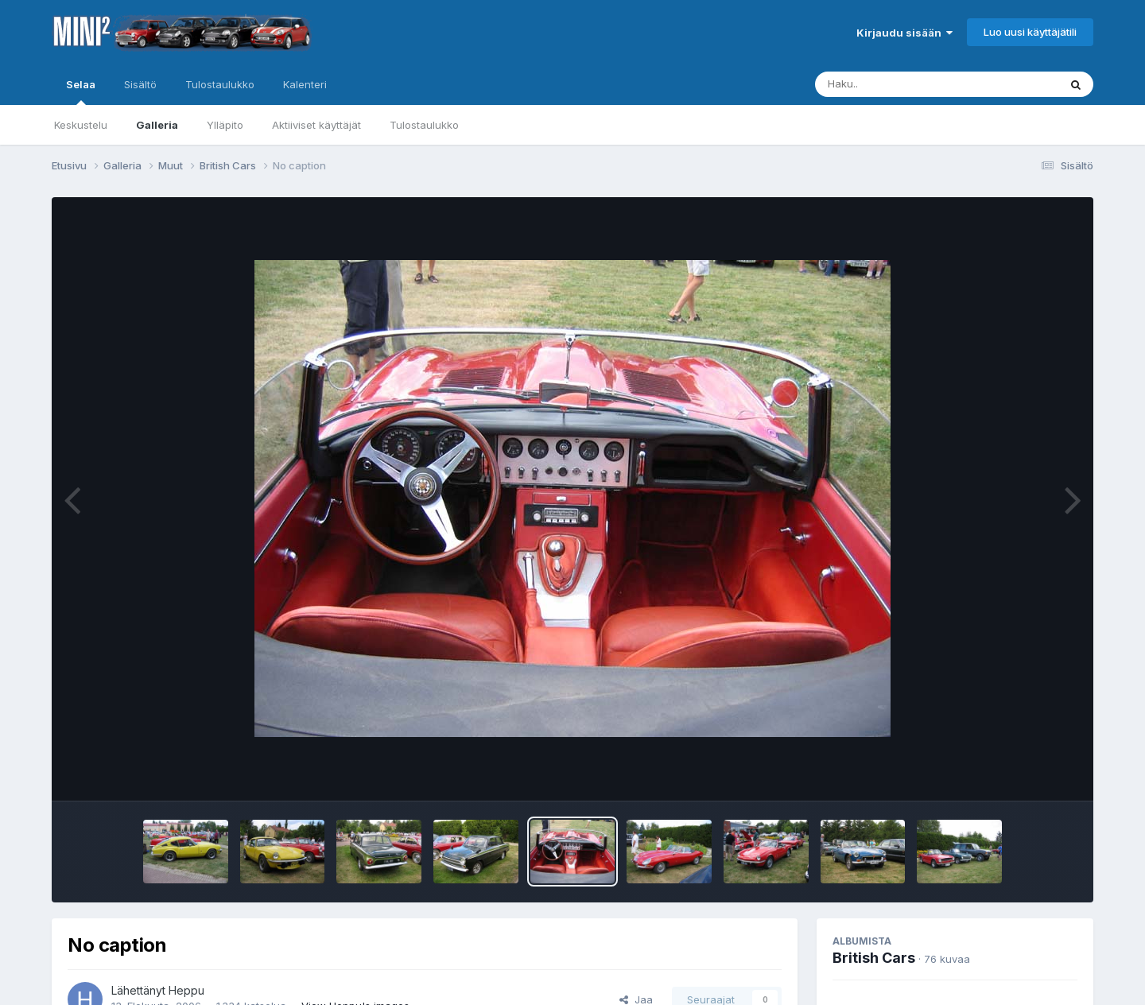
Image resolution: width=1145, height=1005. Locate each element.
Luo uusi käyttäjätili (1030, 31)
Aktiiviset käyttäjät (316, 124)
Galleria (157, 124)
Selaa (80, 91)
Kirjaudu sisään (904, 32)
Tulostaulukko (424, 124)
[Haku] (907, 84)
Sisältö (140, 84)
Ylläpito (225, 124)
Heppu (186, 990)
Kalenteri (305, 84)
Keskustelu (80, 124)
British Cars (874, 957)
